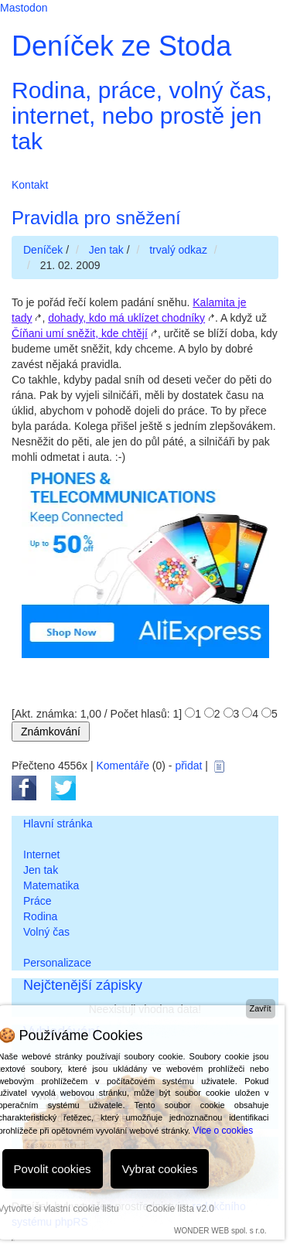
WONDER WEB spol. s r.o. (220, 1230)
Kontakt (30, 185)
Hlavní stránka (57, 823)
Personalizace (57, 963)
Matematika (51, 885)
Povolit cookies (52, 1168)
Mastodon (23, 8)
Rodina (40, 916)
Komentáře (122, 765)
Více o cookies (223, 1130)
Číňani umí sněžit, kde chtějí (80, 333)
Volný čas (46, 932)
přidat (188, 765)
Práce (37, 901)
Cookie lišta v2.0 (180, 1208)
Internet (41, 854)
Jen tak (40, 870)
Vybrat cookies (160, 1168)
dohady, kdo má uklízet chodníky (126, 318)
